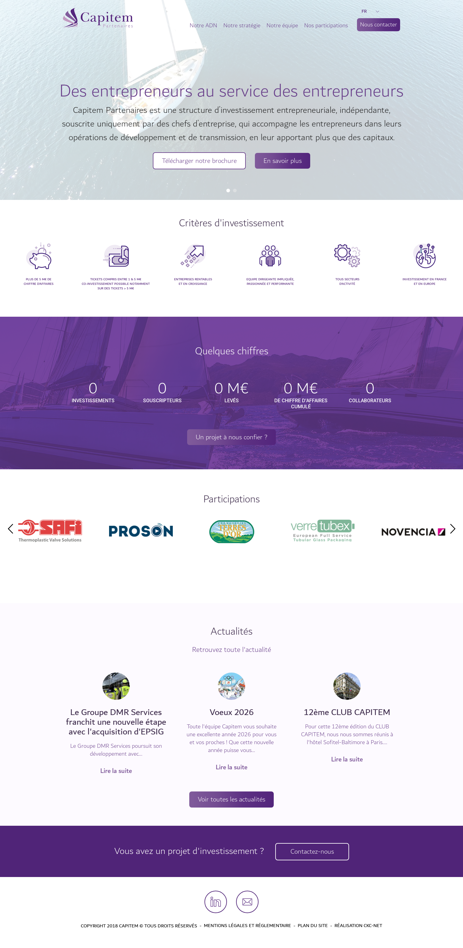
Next (452, 529)
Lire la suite (116, 771)
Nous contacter (378, 24)
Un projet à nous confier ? (231, 437)
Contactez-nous (313, 852)
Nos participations (326, 25)
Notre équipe (282, 25)
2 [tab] (235, 190)
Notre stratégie (241, 25)
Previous (10, 529)
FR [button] (370, 11)
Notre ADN (203, 25)
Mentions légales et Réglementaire (247, 926)
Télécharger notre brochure (198, 161)
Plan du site (313, 926)
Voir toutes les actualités (231, 800)
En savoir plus (285, 161)
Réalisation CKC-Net (358, 926)
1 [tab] (228, 190)
